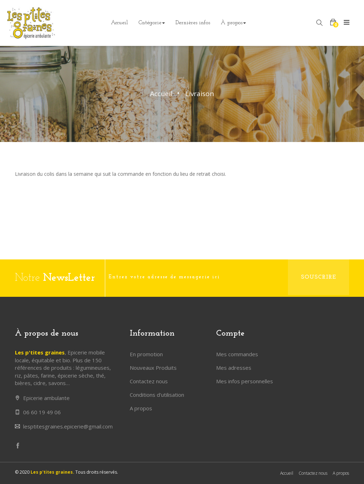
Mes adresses (233, 367)
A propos (141, 408)
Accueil (161, 93)
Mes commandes (237, 354)
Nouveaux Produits (153, 367)
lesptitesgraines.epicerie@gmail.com (68, 426)
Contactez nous (149, 381)
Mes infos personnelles (244, 381)
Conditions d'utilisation (157, 394)
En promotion (146, 354)
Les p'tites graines (40, 352)
